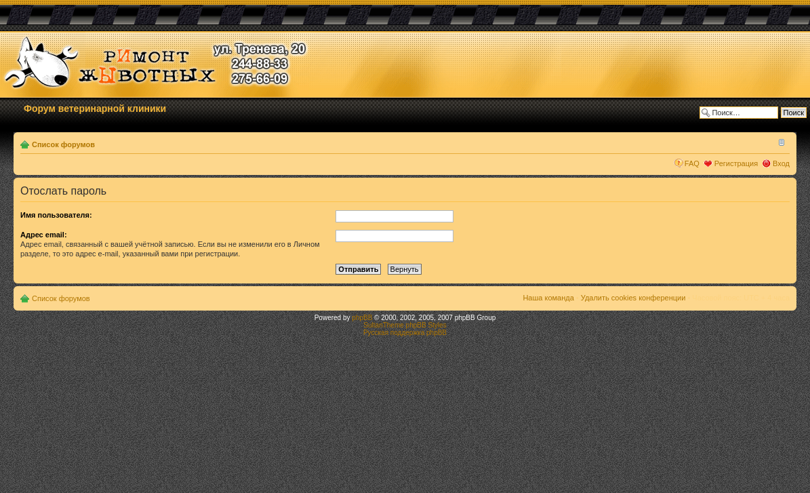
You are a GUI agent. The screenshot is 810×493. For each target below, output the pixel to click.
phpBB (362, 317)
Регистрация (736, 163)
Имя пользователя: (56, 215)
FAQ (692, 163)
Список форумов (63, 144)
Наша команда (548, 298)
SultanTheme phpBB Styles (404, 325)
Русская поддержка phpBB (405, 332)
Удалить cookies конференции (633, 298)
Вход (781, 163)
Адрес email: (43, 235)
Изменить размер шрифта (780, 142)
